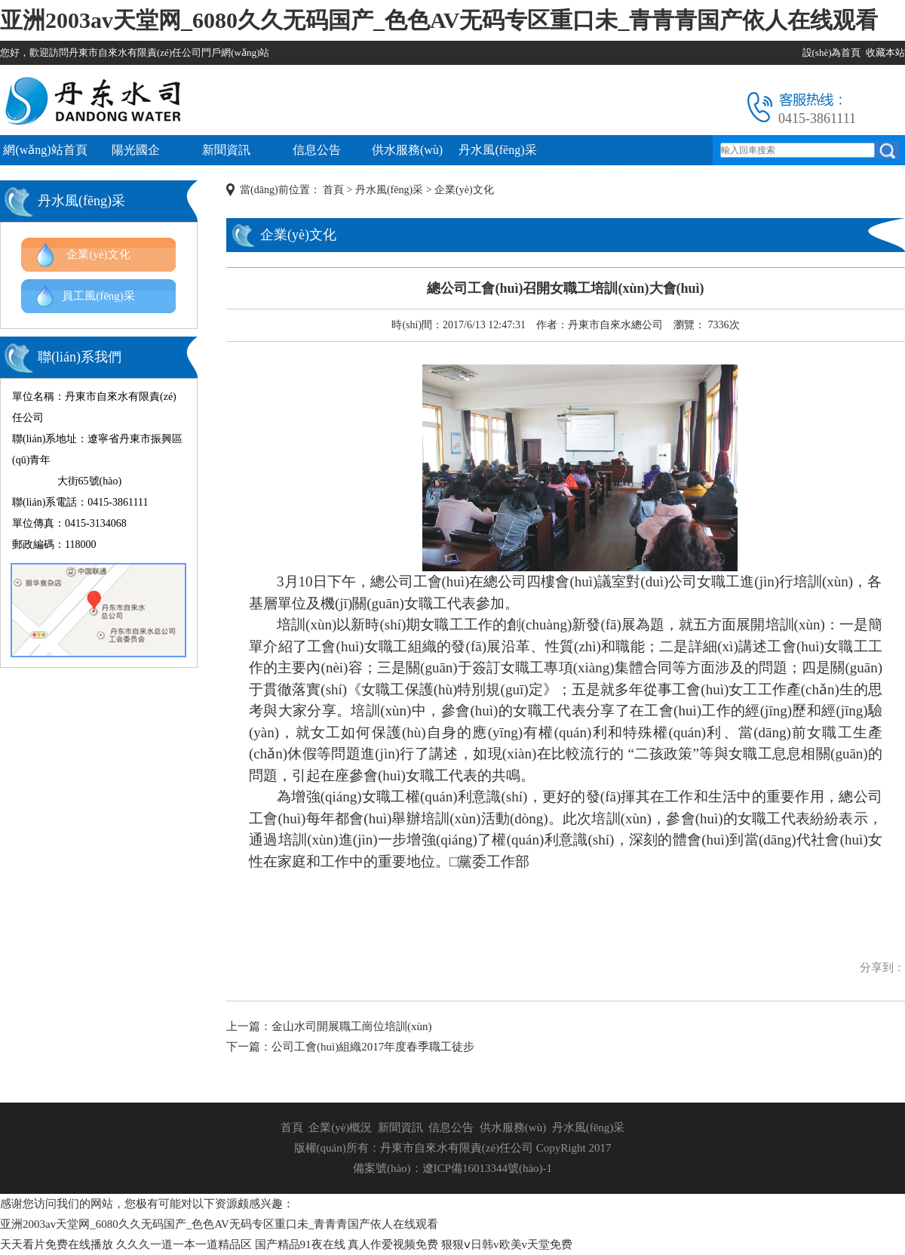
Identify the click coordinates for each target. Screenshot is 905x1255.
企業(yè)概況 (340, 1127)
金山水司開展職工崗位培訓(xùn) (352, 1026)
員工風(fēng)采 (98, 296)
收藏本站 (885, 52)
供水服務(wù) (407, 149)
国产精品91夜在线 (300, 1244)
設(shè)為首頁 (831, 52)
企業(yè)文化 (98, 254)
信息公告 (317, 149)
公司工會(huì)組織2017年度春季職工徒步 (373, 1047)
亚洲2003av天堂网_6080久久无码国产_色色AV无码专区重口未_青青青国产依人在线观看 (439, 20)
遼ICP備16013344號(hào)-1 (487, 1168)
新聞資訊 (226, 149)
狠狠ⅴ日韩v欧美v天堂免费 (506, 1244)
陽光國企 (136, 149)
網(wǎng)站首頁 (45, 149)
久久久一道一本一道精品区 (184, 1244)
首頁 (333, 189)
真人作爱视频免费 (393, 1244)
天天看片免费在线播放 (56, 1244)
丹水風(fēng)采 (497, 149)
